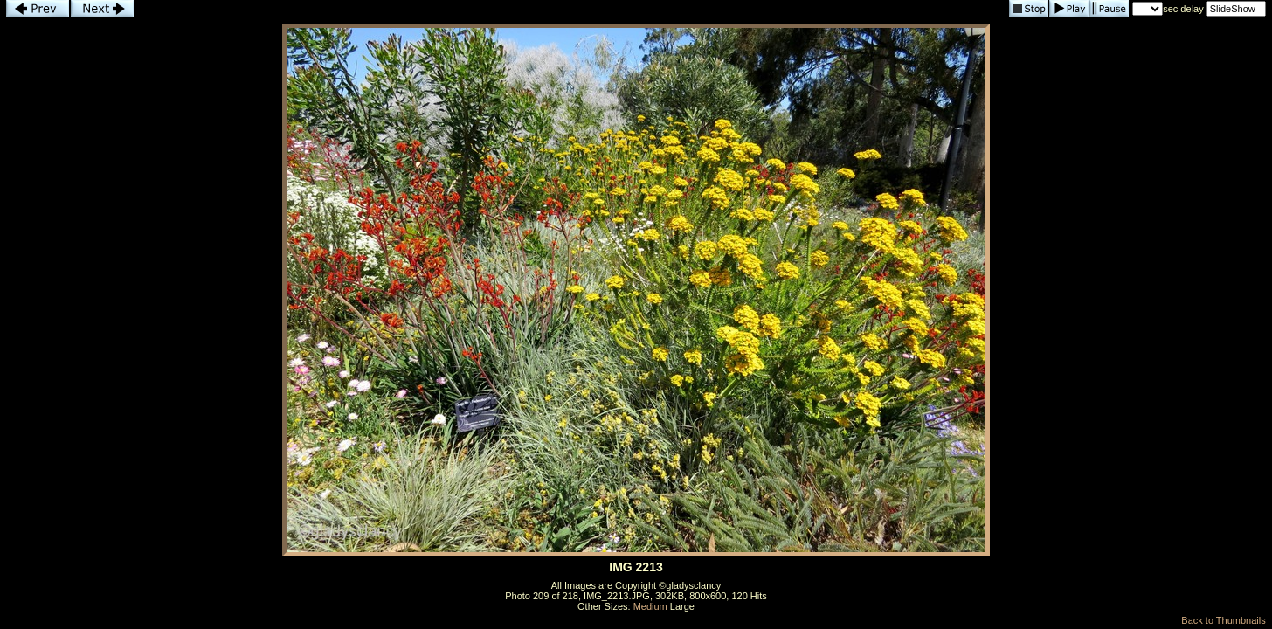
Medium (650, 606)
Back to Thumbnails (1223, 620)
